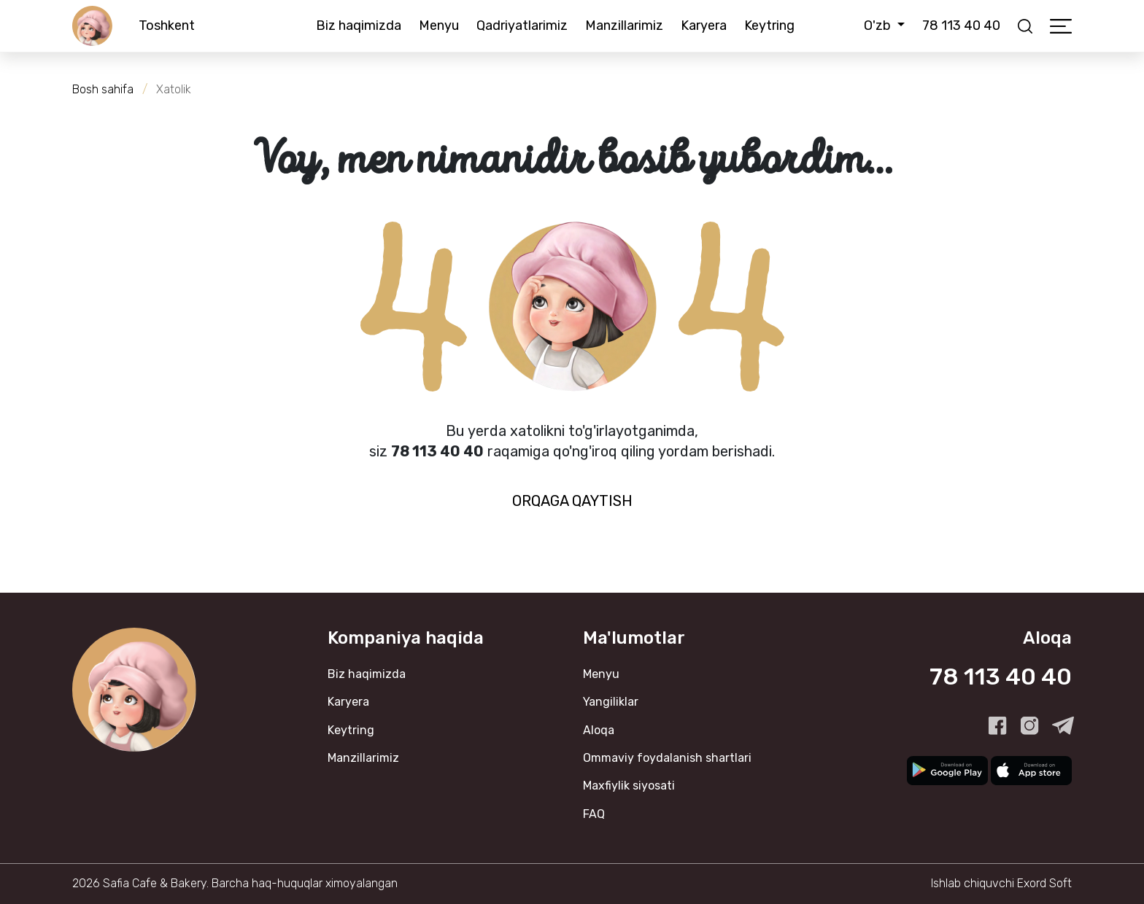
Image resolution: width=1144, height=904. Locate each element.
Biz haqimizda (358, 25)
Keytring (769, 25)
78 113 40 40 (961, 25)
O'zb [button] (879, 25)
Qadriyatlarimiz (522, 25)
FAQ (594, 814)
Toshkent (167, 25)
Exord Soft (1044, 883)
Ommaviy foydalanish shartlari (667, 758)
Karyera (704, 25)
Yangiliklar (610, 702)
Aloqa (598, 730)
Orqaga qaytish (572, 501)
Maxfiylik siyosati (629, 785)
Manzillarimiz (624, 25)
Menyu (439, 25)
